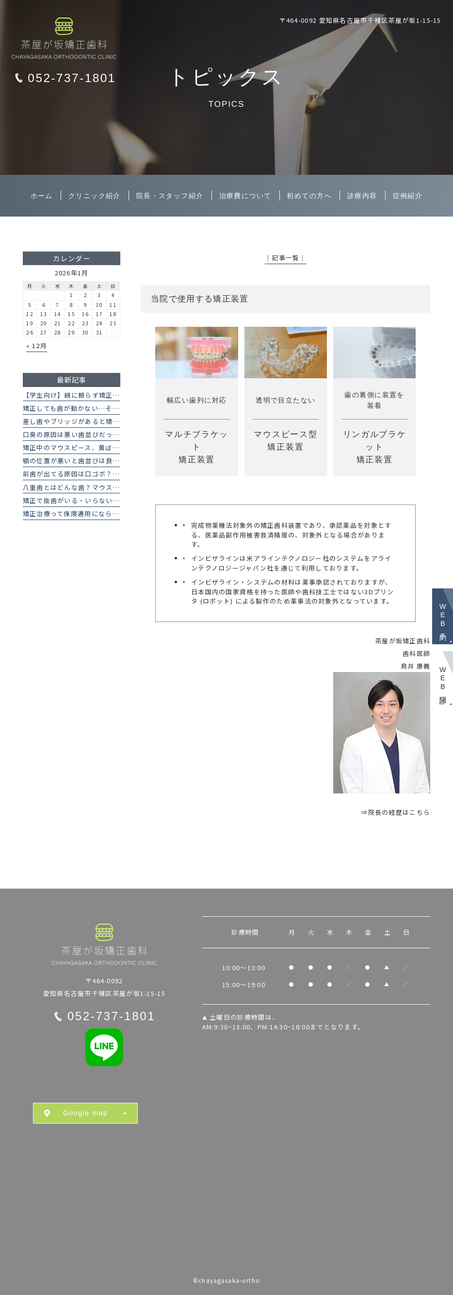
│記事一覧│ (286, 257)
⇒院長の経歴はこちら (395, 812)
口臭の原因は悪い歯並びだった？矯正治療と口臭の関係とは (116, 434)
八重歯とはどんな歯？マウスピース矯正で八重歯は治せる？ (116, 487)
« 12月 (36, 345)
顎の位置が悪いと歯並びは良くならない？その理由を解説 (113, 460)
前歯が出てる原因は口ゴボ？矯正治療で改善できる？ (106, 473)
